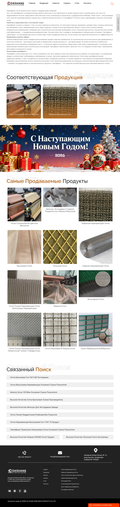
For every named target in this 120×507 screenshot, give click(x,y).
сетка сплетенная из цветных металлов (72, 475)
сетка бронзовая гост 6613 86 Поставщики (29, 377)
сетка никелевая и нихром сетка (70, 484)
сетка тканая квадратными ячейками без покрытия (33, 415)
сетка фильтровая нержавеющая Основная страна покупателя (38, 385)
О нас (44, 481)
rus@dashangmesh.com (60, 457)
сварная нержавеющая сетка (69, 478)
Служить (45, 478)
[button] (110, 101)
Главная (45, 469)
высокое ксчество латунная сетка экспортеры (87, 437)
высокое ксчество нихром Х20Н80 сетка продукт (32, 437)
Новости (45, 475)
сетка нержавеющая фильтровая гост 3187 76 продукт (34, 422)
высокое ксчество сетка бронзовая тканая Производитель (36, 400)
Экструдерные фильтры (67, 489)
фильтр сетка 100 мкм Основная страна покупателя (33, 392)
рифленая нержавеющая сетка (69, 472)
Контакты (45, 484)
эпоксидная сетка (66, 481)
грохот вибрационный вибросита (70, 486)
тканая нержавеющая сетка (68, 469)
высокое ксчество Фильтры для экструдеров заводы (34, 407)
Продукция (46, 472)
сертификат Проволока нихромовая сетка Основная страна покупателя (42, 430)
